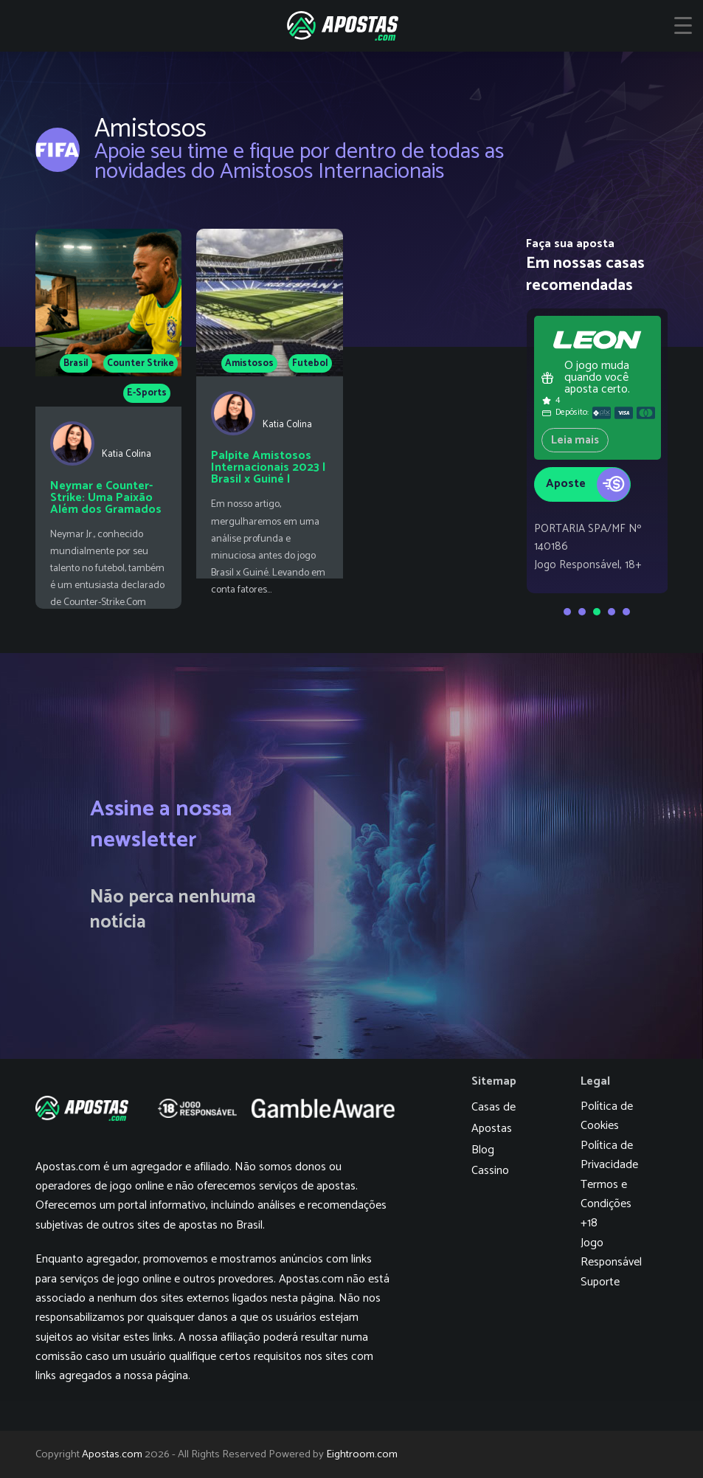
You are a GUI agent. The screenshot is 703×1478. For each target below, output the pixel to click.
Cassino (490, 1171)
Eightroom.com (362, 1454)
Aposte (588, 484)
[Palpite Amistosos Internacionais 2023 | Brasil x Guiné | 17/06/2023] (269, 419)
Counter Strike (140, 363)
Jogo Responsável (611, 1252)
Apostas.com (112, 1454)
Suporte (600, 1282)
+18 (589, 1223)
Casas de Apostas (493, 1118)
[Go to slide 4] (611, 611)
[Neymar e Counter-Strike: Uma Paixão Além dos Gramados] (108, 419)
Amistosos (249, 363)
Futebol (310, 363)
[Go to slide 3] (596, 611)
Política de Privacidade (609, 1155)
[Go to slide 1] (567, 611)
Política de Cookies (607, 1116)
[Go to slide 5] (626, 611)
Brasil (76, 363)
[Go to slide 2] (582, 611)
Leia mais (575, 440)
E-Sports (147, 393)
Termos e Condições (606, 1194)
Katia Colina (126, 454)
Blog (482, 1150)
